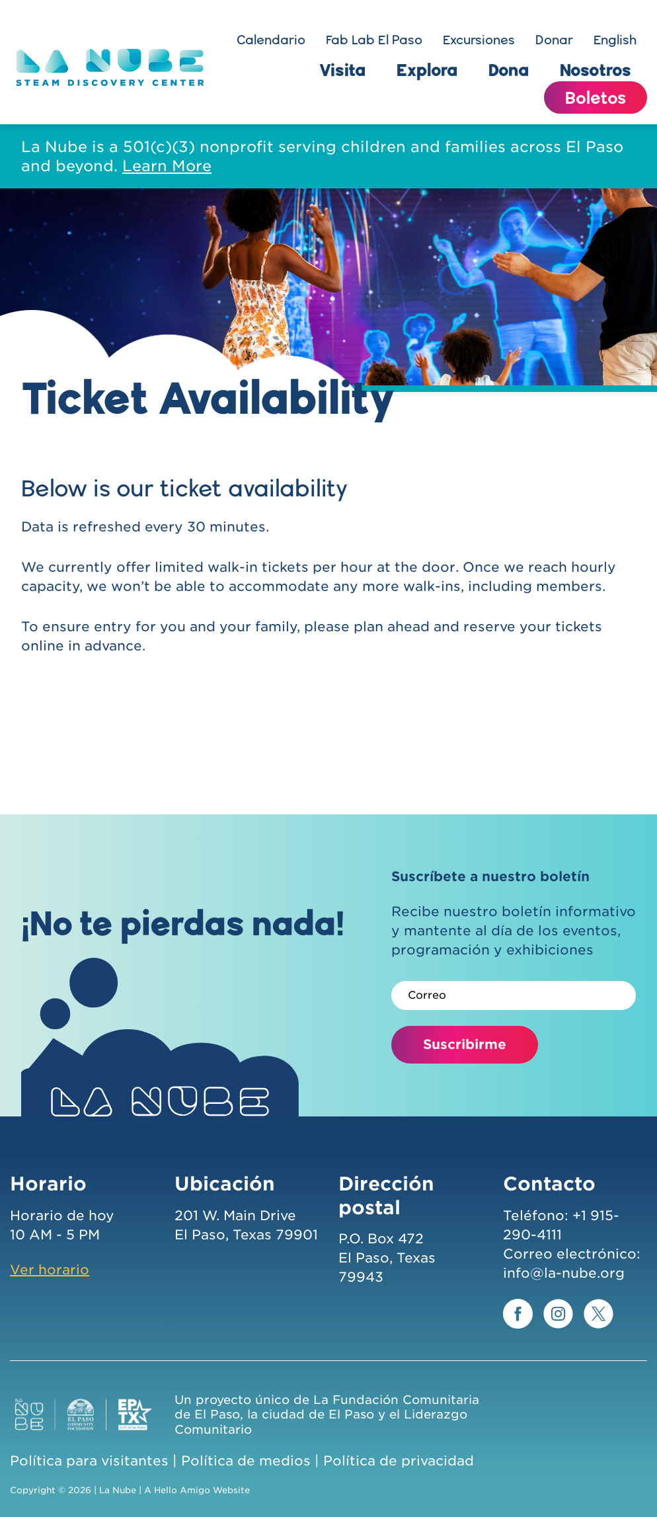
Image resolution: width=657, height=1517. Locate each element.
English (615, 40)
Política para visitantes (89, 1461)
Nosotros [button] (595, 69)
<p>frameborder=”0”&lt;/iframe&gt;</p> (328, 743)
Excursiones (479, 40)
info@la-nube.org (564, 1273)
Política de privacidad (398, 1461)
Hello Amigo (182, 1490)
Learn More (167, 166)
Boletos (595, 97)
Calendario (271, 40)
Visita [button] (342, 69)
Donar (554, 40)
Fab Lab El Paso (374, 40)
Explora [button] (427, 69)
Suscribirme (464, 1044)
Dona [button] (508, 69)
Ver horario (49, 1270)
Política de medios (246, 1461)
